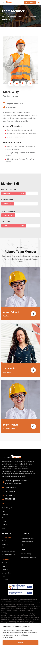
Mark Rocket (10, 424)
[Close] (39, 624)
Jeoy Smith (9, 368)
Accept (20, 642)
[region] (20, 635)
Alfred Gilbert (11, 312)
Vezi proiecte (30, 2)
